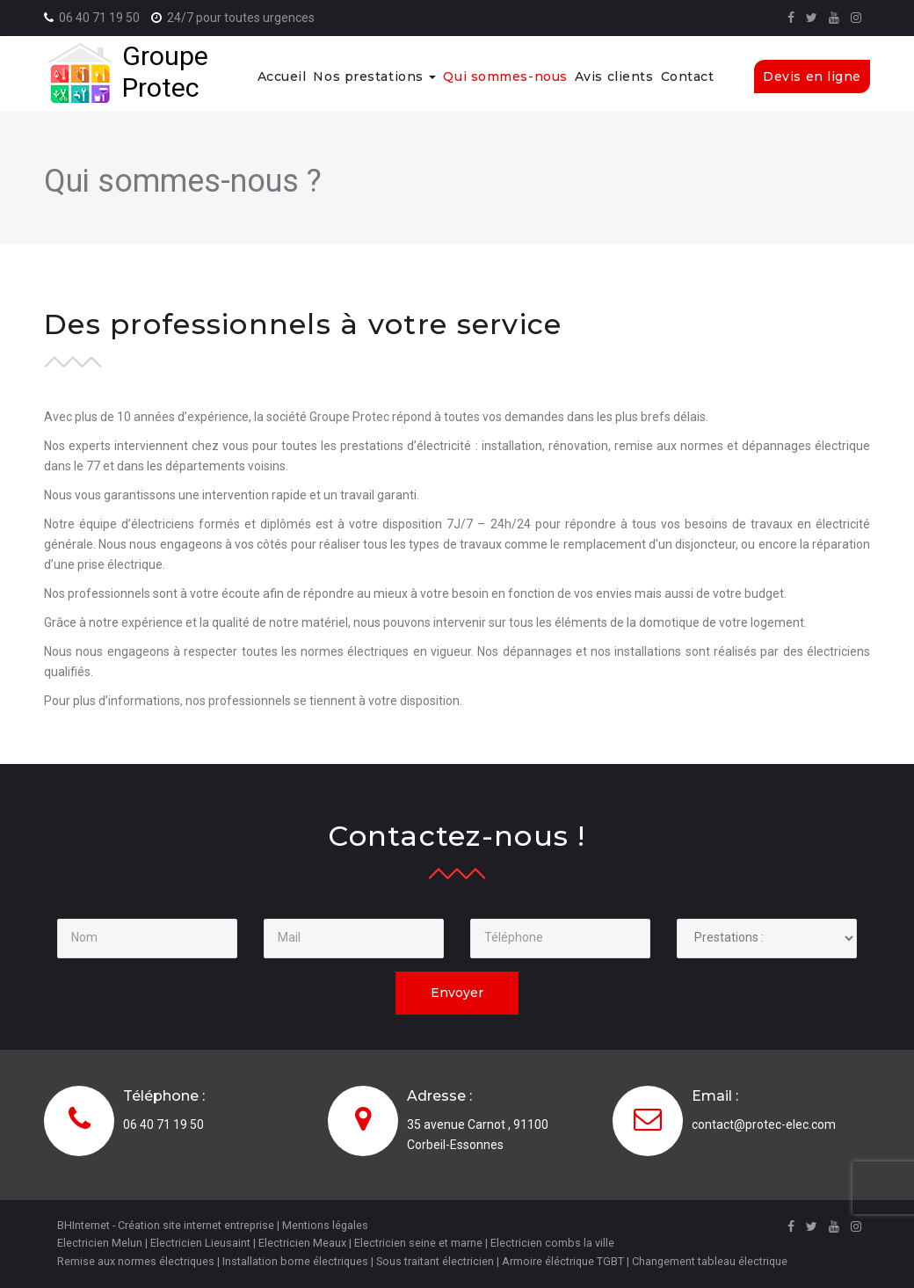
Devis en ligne (812, 76)
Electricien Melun (99, 1242)
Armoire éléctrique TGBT (563, 1261)
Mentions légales (325, 1225)
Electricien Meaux (302, 1242)
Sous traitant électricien (435, 1261)
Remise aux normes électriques (135, 1261)
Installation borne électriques (295, 1261)
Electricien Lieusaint (200, 1242)
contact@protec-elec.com (764, 1124)
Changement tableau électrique (709, 1261)
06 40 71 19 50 (99, 18)
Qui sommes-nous (505, 76)
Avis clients (614, 76)
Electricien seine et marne (418, 1242)
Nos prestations (374, 76)
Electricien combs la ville (552, 1242)
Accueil (282, 76)
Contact (688, 76)
